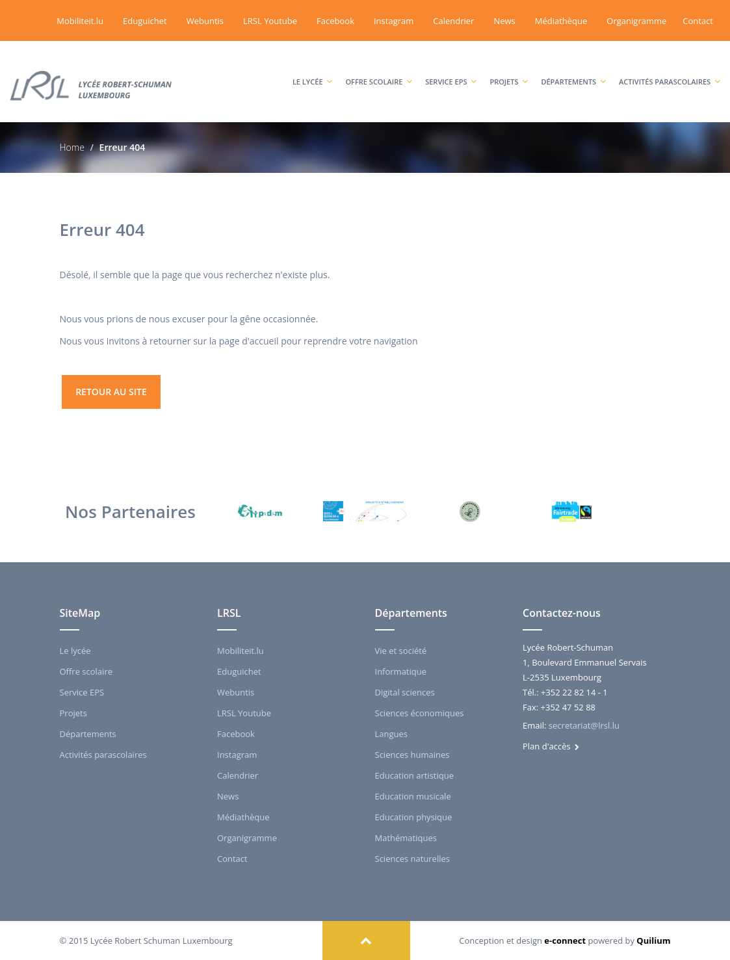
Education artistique (414, 775)
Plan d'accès (551, 746)
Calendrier (453, 21)
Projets (508, 68)
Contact (698, 21)
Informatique (401, 671)
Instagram (393, 21)
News (504, 21)
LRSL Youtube (270, 21)
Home (72, 147)
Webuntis (205, 21)
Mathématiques (406, 838)
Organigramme (636, 21)
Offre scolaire (378, 68)
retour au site (111, 391)
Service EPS (450, 68)
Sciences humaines (412, 754)
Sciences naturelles (412, 858)
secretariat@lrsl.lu (584, 725)
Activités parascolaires (669, 68)
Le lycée (313, 68)
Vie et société (401, 650)
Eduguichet (145, 21)
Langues (391, 734)
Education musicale (413, 796)
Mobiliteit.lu (80, 21)
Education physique (413, 817)
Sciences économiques (419, 713)
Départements (573, 68)
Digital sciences (405, 692)
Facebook (335, 21)
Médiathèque (561, 21)
